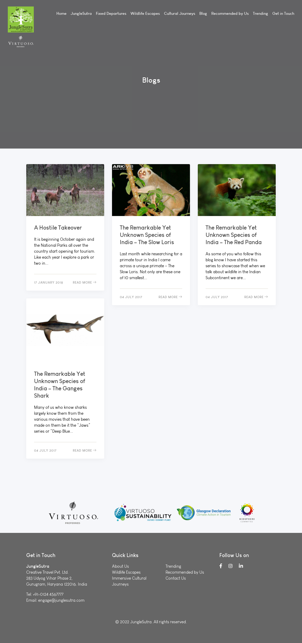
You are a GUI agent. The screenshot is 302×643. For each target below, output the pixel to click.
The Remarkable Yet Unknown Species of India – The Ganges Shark (59, 384)
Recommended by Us (230, 13)
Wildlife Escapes (145, 13)
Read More (84, 282)
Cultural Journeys (179, 13)
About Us (120, 566)
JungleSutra (81, 13)
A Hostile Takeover (58, 227)
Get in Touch (283, 13)
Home (61, 13)
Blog (203, 13)
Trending (260, 13)
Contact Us (176, 578)
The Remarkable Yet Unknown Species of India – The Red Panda (234, 235)
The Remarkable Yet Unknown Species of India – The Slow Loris (147, 235)
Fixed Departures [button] (111, 13)
